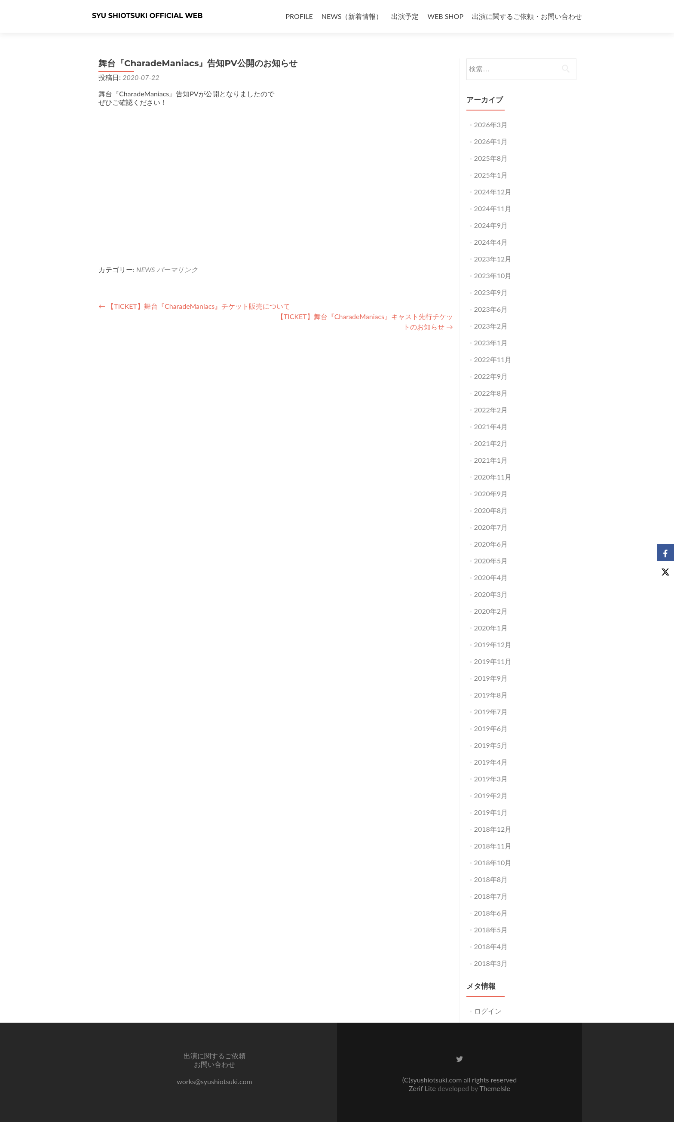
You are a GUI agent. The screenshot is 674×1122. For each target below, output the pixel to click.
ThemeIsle (494, 1088)
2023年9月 (491, 292)
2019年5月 (491, 745)
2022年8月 (491, 393)
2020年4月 (491, 577)
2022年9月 (491, 376)
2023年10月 (493, 275)
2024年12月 (493, 192)
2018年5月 (491, 929)
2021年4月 (491, 426)
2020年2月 (491, 611)
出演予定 (405, 16)
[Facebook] (665, 552)
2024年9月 (491, 225)
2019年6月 (491, 728)
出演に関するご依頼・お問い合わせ (527, 16)
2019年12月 (493, 644)
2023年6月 (491, 309)
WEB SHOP (445, 16)
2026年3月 (491, 124)
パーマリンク (177, 269)
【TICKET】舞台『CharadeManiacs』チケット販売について (194, 306)
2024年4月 (491, 242)
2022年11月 (493, 359)
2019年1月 (491, 812)
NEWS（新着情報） (352, 16)
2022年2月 (491, 410)
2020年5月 (491, 560)
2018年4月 (491, 946)
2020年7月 (491, 527)
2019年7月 (491, 711)
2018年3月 (491, 963)
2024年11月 (493, 208)
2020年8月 (491, 510)
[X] (665, 569)
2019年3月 (491, 779)
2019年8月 (491, 695)
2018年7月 (491, 896)
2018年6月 (491, 913)
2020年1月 (491, 628)
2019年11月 (493, 661)
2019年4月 (491, 762)
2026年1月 (491, 141)
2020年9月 (491, 493)
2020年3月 (491, 594)
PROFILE (299, 16)
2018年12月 (493, 829)
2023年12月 (493, 259)
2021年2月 (491, 443)
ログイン (488, 1011)
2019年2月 (491, 795)
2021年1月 (491, 460)
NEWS (145, 269)
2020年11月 (493, 477)
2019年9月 (491, 678)
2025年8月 (491, 158)
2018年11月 (493, 846)
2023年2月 (491, 326)
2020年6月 (491, 544)
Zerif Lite (423, 1088)
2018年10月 (493, 862)
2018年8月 (491, 879)
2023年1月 (491, 342)
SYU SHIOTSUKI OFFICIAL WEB (147, 16)
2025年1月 (491, 175)
